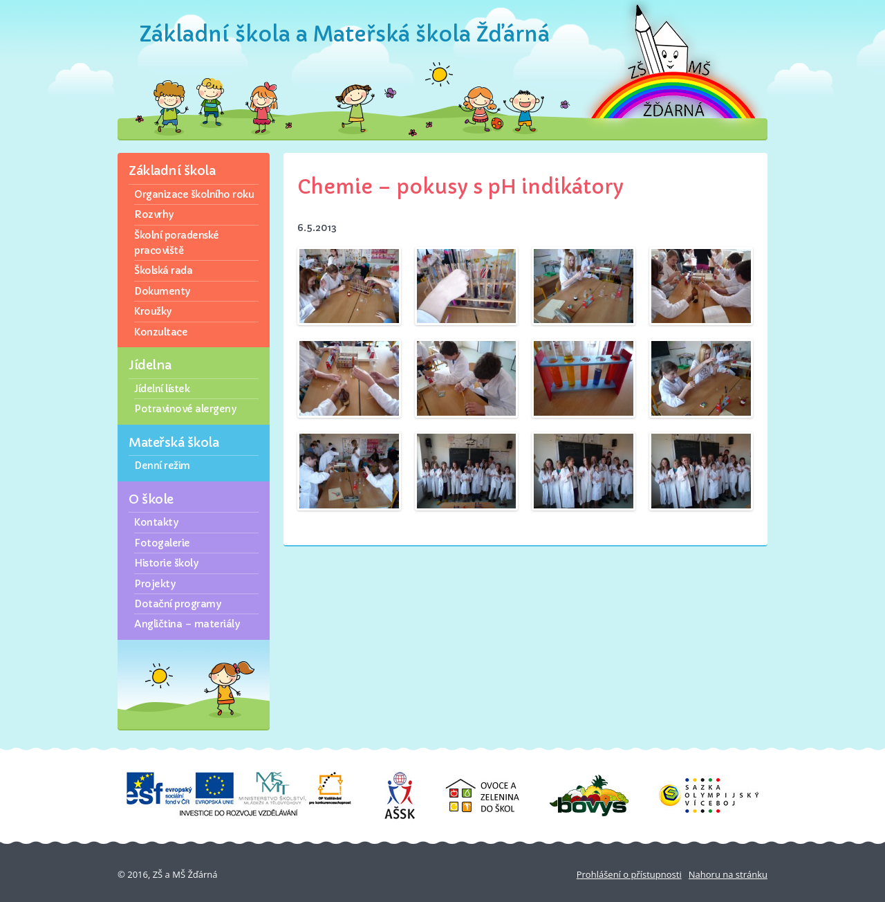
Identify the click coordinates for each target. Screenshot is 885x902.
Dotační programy (177, 604)
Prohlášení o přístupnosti (629, 874)
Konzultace (160, 332)
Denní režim (162, 465)
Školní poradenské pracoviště (176, 243)
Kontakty (156, 522)
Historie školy (166, 563)
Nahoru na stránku (728, 874)
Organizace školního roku (194, 194)
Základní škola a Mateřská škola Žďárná (345, 34)
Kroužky (152, 311)
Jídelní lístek (161, 389)
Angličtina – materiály (186, 624)
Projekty (154, 584)
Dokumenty (162, 291)
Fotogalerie (162, 543)
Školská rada (163, 270)
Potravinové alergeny (185, 409)
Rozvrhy (154, 214)
